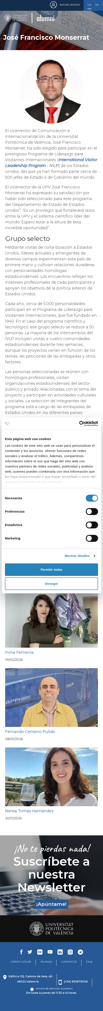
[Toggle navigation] (93, 18)
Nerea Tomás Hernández (29, 811)
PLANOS (46, 961)
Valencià (97, 4)
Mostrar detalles (77, 556)
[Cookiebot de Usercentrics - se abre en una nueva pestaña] (79, 423)
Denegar (51, 583)
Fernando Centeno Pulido (30, 731)
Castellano (89, 4)
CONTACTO (69, 961)
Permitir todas (51, 569)
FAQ (89, 961)
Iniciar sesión (70, 4)
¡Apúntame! (51, 904)
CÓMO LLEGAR (21, 961)
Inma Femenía (19, 652)
